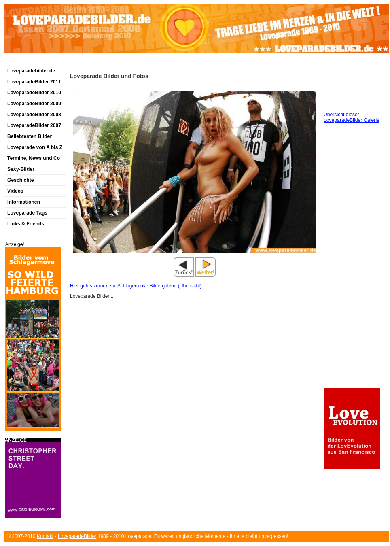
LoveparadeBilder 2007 (34, 125)
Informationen (23, 202)
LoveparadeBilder (77, 536)
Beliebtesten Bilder (29, 136)
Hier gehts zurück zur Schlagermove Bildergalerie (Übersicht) (135, 286)
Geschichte (20, 180)
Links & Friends (25, 224)
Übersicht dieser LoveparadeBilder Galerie (351, 117)
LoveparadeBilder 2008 (34, 114)
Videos (15, 191)
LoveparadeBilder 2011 (34, 82)
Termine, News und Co (33, 158)
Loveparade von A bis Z (34, 147)
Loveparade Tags (27, 213)
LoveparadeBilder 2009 (34, 103)
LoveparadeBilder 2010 (34, 93)
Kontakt (45, 536)
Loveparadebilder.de (31, 71)
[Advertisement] (99, 62)
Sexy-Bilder (20, 169)
